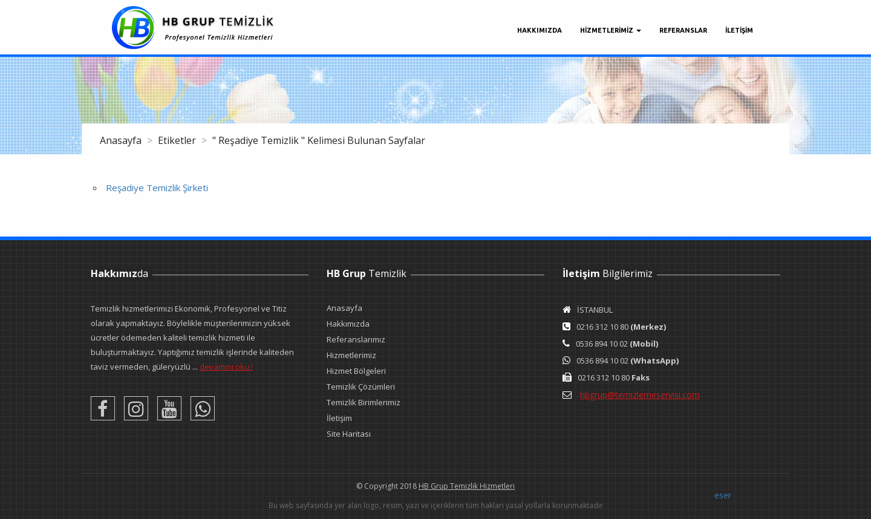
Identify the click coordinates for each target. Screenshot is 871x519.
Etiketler (178, 140)
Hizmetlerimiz (351, 355)
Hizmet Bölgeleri (356, 370)
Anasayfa (122, 140)
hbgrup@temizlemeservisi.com (640, 394)
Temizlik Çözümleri (361, 386)
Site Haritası (349, 433)
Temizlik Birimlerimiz (363, 402)
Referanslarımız (356, 339)
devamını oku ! (226, 366)
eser (722, 495)
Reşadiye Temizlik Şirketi (157, 187)
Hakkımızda (539, 30)
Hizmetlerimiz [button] (610, 30)
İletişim (339, 418)
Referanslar (683, 30)
